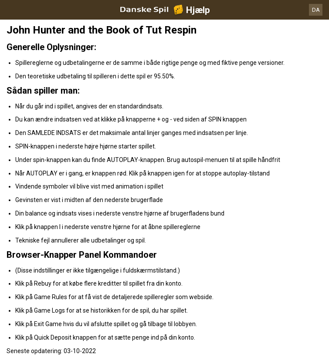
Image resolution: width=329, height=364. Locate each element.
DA (316, 10)
